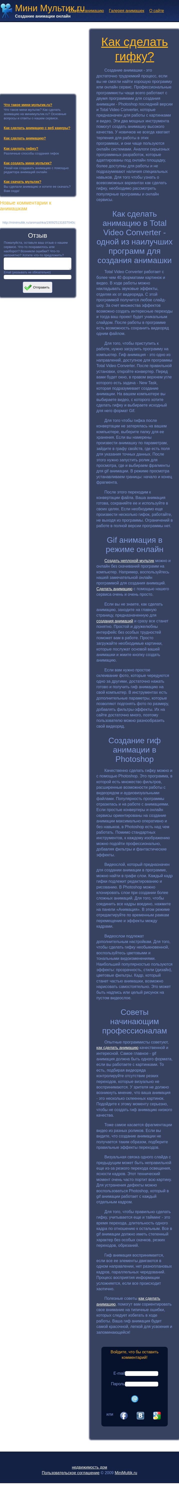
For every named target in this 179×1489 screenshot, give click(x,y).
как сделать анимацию (117, 1048)
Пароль (118, 1384)
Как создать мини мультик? (28, 163)
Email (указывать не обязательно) (27, 274)
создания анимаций (114, 621)
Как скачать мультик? (22, 182)
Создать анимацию (86, 11)
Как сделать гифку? (21, 148)
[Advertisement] (37, 56)
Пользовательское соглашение (70, 1473)
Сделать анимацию (114, 589)
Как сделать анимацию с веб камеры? (37, 128)
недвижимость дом (89, 1467)
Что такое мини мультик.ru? (28, 105)
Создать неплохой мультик (129, 561)
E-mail (119, 1373)
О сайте (156, 11)
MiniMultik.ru (126, 1473)
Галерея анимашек (126, 11)
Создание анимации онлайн (43, 16)
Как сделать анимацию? (25, 138)
